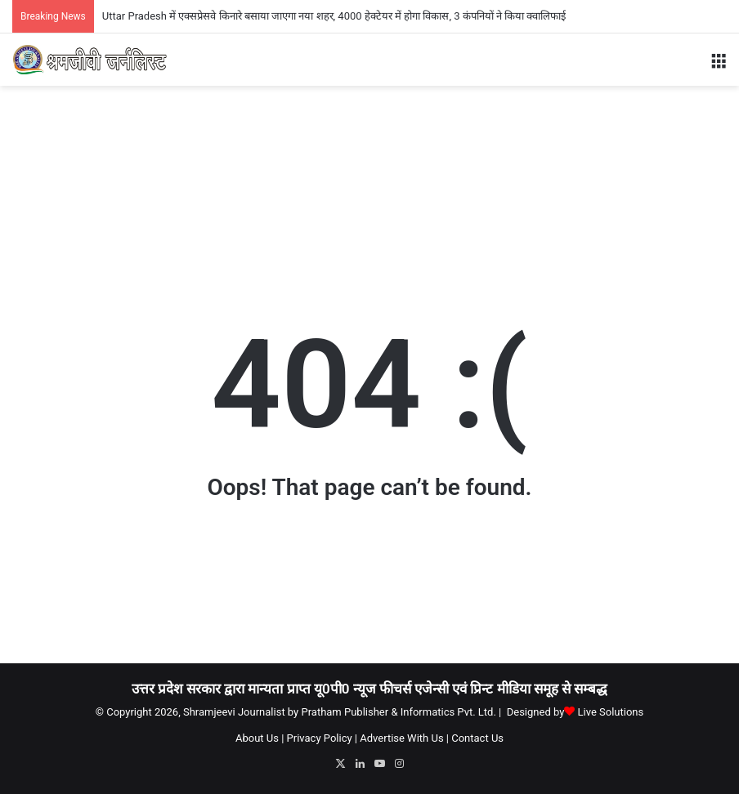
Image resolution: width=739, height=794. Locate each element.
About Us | (259, 738)
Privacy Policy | (322, 738)
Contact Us (477, 738)
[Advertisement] (369, 139)
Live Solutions (611, 712)
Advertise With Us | (404, 738)
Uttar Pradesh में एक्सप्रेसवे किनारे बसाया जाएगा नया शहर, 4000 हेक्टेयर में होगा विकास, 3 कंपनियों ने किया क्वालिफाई (334, 16)
